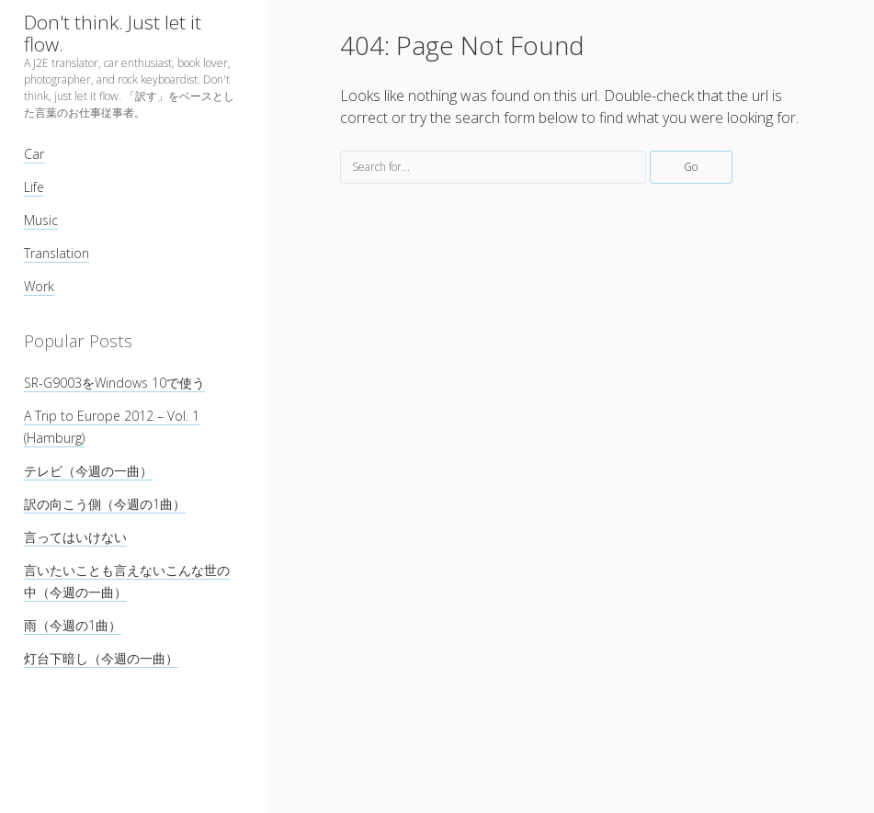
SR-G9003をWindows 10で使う (114, 382)
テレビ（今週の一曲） (88, 471)
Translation (56, 253)
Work (39, 286)
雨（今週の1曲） (72, 625)
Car (34, 154)
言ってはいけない (75, 537)
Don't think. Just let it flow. (112, 33)
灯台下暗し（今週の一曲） (101, 658)
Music (41, 220)
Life (34, 187)
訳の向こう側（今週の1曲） (105, 504)
